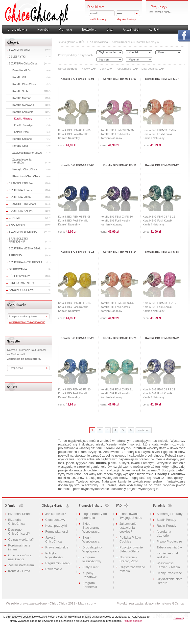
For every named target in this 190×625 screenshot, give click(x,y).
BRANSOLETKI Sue (21, 183)
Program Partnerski (89, 585)
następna (143, 430)
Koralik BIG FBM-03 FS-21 (120, 338)
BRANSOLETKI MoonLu (23, 203)
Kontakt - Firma (19, 571)
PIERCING (15, 255)
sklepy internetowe (157, 603)
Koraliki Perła (21, 132)
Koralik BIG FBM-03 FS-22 (162, 338)
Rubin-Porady (166, 525)
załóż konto (97, 19)
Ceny (102, 68)
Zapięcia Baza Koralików (27, 152)
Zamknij (179, 618)
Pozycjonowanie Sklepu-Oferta (131, 549)
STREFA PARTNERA (21, 283)
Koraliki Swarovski (23, 104)
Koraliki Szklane (22, 138)
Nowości (42, 29)
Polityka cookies (132, 620)
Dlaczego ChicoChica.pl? (19, 531)
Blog (110, 29)
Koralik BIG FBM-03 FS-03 (120, 78)
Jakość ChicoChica (53, 539)
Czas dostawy (55, 520)
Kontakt (154, 29)
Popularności (124, 68)
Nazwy (85, 68)
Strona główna (17, 29)
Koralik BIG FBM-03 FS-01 (77, 78)
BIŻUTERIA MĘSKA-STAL (25, 248)
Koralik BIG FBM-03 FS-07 (162, 78)
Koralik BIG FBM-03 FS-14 (120, 251)
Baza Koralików (21, 70)
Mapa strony (87, 603)
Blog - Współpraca (90, 539)
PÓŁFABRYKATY (19, 276)
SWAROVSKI (17, 224)
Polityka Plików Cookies (130, 539)
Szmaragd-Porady (170, 514)
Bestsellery (89, 29)
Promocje (65, 29)
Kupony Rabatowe (89, 575)
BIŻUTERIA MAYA (20, 197)
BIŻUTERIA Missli (19, 49)
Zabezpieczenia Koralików (21, 161)
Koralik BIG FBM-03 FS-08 (77, 165)
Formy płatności (56, 531)
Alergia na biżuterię (164, 533)
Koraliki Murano (21, 98)
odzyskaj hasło (125, 19)
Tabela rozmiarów (169, 547)
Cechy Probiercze (169, 573)
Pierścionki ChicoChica (26, 176)
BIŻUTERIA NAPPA (20, 210)
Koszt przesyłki (56, 525)
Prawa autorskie (56, 547)
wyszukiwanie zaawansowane (27, 322)
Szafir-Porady (166, 520)
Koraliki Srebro (21, 91)
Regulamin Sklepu (58, 563)
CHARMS (15, 217)
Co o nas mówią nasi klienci (19, 557)
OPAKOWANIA (18, 269)
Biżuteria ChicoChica (16, 521)
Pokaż (184, 35)
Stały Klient (90, 567)
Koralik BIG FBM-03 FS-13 (77, 251)
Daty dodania (150, 68)
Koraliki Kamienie (22, 111)
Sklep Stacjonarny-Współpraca (91, 527)
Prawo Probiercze (169, 541)
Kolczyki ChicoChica (24, 169)
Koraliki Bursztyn (23, 125)
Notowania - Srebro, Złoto (128, 559)
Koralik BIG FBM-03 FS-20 (77, 338)
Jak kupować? (55, 514)
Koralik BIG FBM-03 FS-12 (162, 165)
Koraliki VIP (19, 77)
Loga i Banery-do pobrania (94, 516)
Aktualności (131, 29)
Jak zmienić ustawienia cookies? (127, 527)
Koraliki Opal (20, 145)
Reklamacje (53, 569)
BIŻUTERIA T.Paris (20, 190)
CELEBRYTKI (17, 56)
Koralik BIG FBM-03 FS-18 (162, 251)
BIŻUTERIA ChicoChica (23, 63)
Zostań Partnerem (21, 565)
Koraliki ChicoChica (24, 84)
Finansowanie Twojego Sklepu (130, 516)
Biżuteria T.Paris (19, 514)
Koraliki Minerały (23, 118)
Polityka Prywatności (54, 555)
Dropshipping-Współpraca (92, 549)
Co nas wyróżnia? (21, 539)
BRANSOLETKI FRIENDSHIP (18, 240)
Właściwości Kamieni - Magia (168, 565)
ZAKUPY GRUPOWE (22, 289)
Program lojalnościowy (91, 559)
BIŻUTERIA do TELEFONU (25, 262)
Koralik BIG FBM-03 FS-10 (120, 165)
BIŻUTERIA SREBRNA (23, 231)
